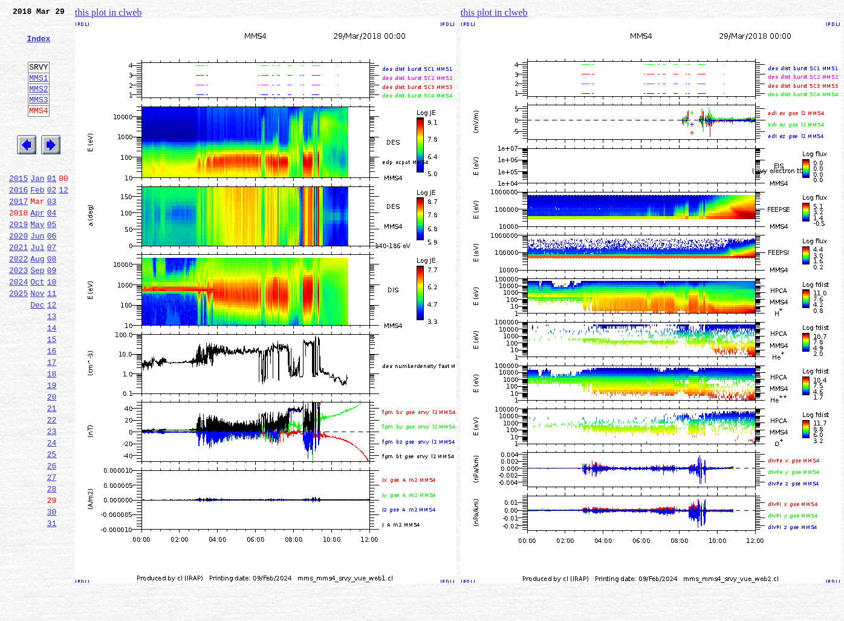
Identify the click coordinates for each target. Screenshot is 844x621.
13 (52, 366)
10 (52, 326)
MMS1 (38, 92)
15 (52, 393)
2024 (18, 326)
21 (52, 473)
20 (52, 460)
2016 (18, 220)
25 (52, 526)
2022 (18, 300)
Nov (37, 340)
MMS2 (38, 104)
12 (63, 220)
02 (52, 220)
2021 (18, 286)
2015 (18, 207)
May (37, 260)
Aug (37, 300)
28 (52, 566)
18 (52, 433)
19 (52, 446)
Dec (37, 353)
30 (52, 593)
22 (52, 486)
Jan (37, 207)
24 (52, 513)
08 (52, 300)
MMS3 (38, 117)
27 (52, 553)
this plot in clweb (108, 12)
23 (52, 499)
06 (52, 273)
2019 (18, 260)
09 (52, 313)
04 (52, 247)
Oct (37, 326)
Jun (37, 273)
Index (38, 45)
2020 (18, 273)
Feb (37, 220)
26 (52, 539)
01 (52, 207)
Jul (37, 286)
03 (52, 233)
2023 (18, 313)
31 (52, 606)
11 (52, 340)
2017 (18, 233)
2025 (18, 340)
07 (52, 286)
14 (52, 380)
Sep (37, 313)
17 (52, 420)
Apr (37, 247)
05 (52, 260)
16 (52, 406)
